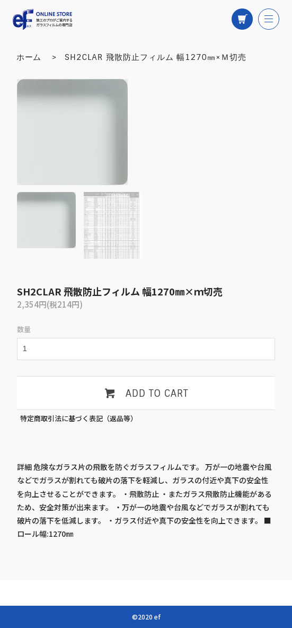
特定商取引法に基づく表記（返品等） (78, 418)
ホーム (28, 57)
